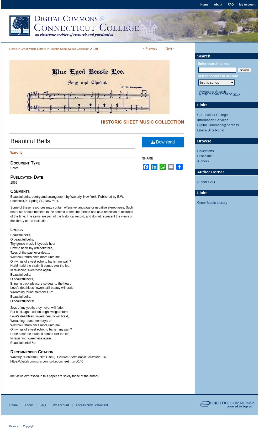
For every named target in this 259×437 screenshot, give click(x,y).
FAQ (42, 405)
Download (163, 142)
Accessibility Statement (92, 405)
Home (13, 48)
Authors (203, 161)
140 (95, 48)
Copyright (28, 426)
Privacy (13, 426)
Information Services (213, 120)
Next (169, 48)
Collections (205, 151)
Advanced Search (212, 92)
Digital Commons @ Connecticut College (129, 25)
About (28, 405)
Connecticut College (212, 115)
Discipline (204, 156)
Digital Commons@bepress (218, 125)
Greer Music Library (33, 48)
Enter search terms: (214, 64)
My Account (60, 405)
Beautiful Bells (30, 141)
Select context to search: (218, 76)
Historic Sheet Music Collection (69, 48)
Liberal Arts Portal (210, 130)
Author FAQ (206, 182)
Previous (151, 48)
